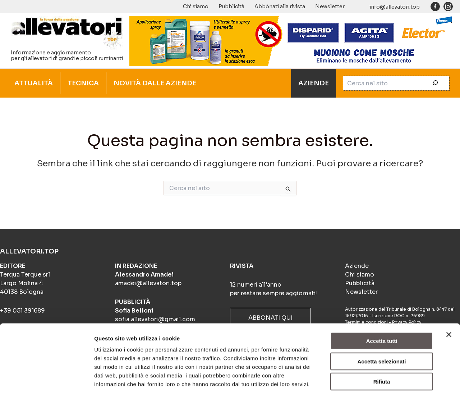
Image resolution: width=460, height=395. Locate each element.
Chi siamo (195, 6)
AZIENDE (313, 83)
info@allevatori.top (394, 7)
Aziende (357, 266)
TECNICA (83, 83)
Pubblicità (231, 6)
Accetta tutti (381, 308)
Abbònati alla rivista (279, 6)
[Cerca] (435, 83)
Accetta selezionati (381, 329)
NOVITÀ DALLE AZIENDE (155, 83)
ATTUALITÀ (33, 83)
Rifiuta (381, 349)
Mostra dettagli (378, 381)
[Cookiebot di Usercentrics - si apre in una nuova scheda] (46, 381)
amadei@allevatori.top (148, 283)
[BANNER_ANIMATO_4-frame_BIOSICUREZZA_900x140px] (291, 40)
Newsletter (330, 6)
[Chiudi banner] (448, 302)
